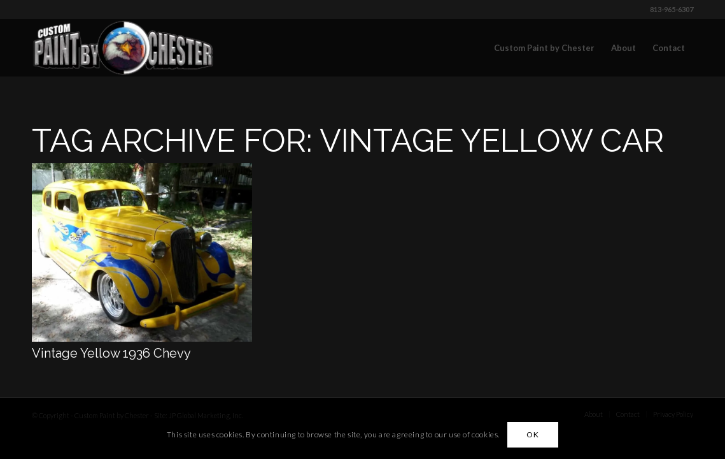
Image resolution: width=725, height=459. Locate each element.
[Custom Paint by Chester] (123, 47)
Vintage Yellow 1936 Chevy (111, 353)
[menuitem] (544, 47)
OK (532, 434)
